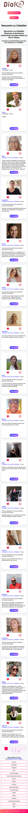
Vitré (14, 770)
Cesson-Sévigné (14, 773)
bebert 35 (4, 726)
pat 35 (3, 244)
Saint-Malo (14, 765)
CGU (10, 811)
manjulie (4, 68)
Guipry (14, 795)
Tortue (3, 112)
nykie (3, 375)
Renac (14, 804)
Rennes (14, 762)
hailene (4, 287)
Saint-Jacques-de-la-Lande (14, 776)
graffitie (4, 506)
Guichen (14, 784)
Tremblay (14, 798)
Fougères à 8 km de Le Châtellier (10, 201)
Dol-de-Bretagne (14, 790)
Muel (14, 806)
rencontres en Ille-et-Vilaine (14, 759)
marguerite (5, 200)
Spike (3, 463)
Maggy (4, 682)
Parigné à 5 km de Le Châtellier (10, 157)
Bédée (14, 793)
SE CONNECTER (14, 17)
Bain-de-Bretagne (14, 787)
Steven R (4, 550)
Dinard (14, 779)
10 (18, 751)
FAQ (7, 811)
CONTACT (24, 811)
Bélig (3, 156)
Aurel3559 (4, 331)
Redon (14, 781)
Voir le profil (14, 84)
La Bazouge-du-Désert (14, 801)
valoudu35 (4, 638)
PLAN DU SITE (16, 811)
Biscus (3, 419)
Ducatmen (4, 594)
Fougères (13, 767)
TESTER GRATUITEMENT (14, 12)
